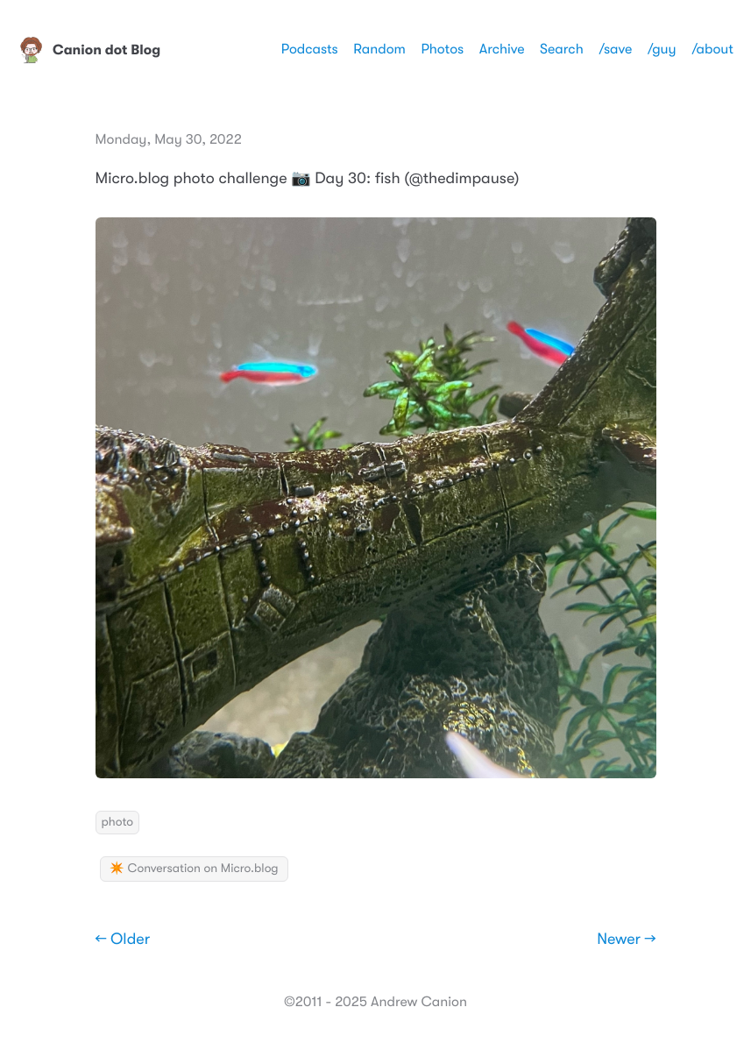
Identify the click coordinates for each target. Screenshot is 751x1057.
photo (118, 822)
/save (615, 49)
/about (712, 49)
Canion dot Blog (89, 50)
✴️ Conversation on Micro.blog (194, 869)
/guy (662, 49)
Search (562, 49)
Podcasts (309, 49)
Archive (502, 49)
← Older (123, 939)
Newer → (626, 939)
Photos (442, 49)
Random (379, 49)
